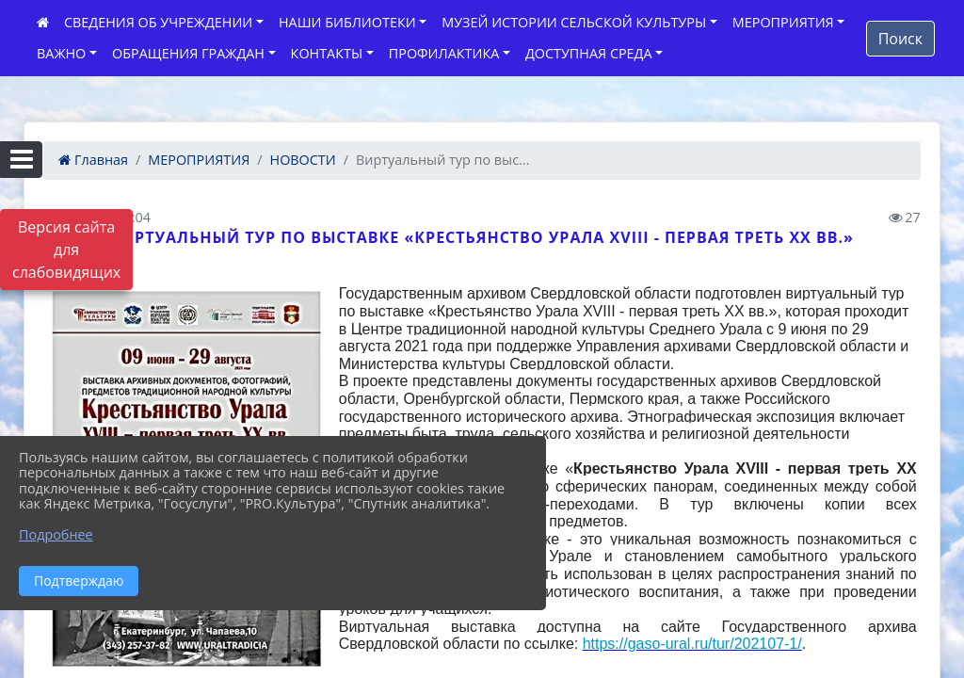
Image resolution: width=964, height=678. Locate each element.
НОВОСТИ (303, 160)
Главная (93, 160)
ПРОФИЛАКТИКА (444, 53)
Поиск (900, 38)
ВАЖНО (61, 53)
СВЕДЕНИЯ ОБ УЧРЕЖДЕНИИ (158, 22)
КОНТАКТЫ (327, 53)
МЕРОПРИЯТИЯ (783, 22)
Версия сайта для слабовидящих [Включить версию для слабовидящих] (66, 249)
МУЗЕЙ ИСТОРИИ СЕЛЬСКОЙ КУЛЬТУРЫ (574, 22)
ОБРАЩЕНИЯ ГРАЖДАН (188, 53)
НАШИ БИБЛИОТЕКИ (347, 22)
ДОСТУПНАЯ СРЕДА (588, 53)
